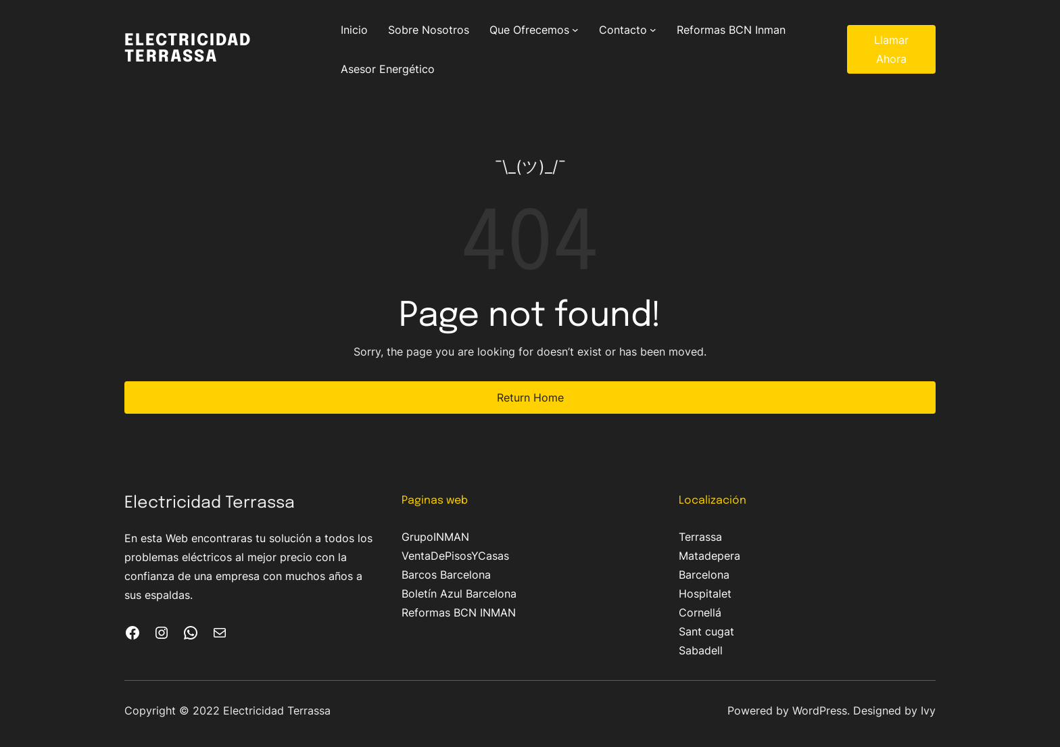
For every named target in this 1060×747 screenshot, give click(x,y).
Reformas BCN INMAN (459, 612)
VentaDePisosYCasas (455, 555)
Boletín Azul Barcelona (459, 593)
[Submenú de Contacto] (653, 29)
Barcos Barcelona (446, 574)
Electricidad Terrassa (187, 49)
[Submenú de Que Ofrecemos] (575, 29)
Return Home (530, 397)
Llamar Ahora (891, 49)
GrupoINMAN (435, 537)
